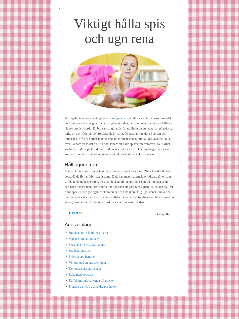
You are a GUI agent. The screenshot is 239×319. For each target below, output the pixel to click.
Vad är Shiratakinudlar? (84, 238)
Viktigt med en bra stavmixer (87, 262)
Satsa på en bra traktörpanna (87, 244)
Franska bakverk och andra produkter (93, 286)
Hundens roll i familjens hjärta (88, 232)
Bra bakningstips (79, 250)
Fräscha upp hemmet (82, 256)
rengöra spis (120, 118)
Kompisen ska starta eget (85, 268)
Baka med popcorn (81, 274)
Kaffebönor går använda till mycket (91, 280)
